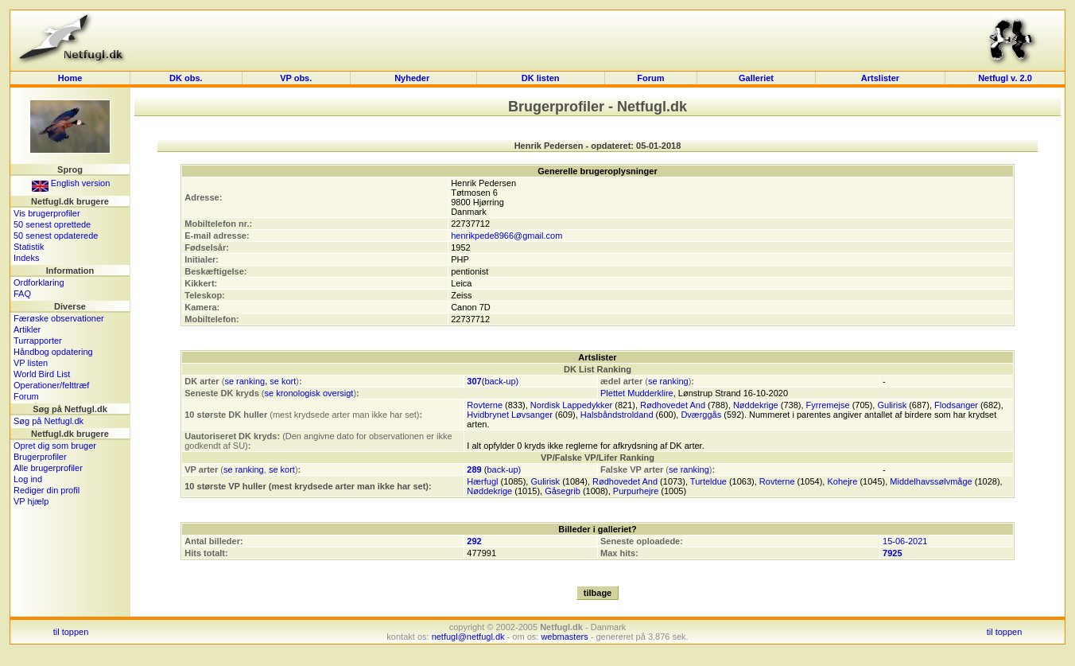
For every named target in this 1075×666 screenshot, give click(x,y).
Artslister (880, 78)
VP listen (31, 363)
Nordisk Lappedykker (571, 405)
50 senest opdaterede (56, 235)
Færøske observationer (59, 318)
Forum (650, 78)
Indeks (26, 258)
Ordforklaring (39, 282)
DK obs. (186, 78)
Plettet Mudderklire (636, 393)
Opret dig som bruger (55, 445)
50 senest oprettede (52, 224)
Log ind (28, 479)
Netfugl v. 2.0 (1005, 78)
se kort (283, 381)
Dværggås (701, 414)
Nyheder (413, 78)
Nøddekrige (755, 405)
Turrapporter (38, 340)
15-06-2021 (905, 541)
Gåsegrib (562, 491)
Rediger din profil (47, 490)
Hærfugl (482, 481)
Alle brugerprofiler (48, 468)
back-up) (501, 381)
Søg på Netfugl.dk (48, 421)
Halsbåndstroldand (617, 414)
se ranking (244, 381)
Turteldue (708, 481)
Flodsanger (956, 405)
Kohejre (842, 481)
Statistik (29, 246)
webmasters (564, 636)
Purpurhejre (635, 491)
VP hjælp (31, 501)
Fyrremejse (828, 405)
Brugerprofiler (40, 457)
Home (70, 78)
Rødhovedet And (672, 405)
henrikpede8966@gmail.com (506, 235)
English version (71, 183)
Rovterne (485, 405)
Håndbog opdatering (53, 351)
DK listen (541, 78)
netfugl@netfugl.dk (468, 636)
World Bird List (42, 374)
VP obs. (296, 78)
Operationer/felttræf (51, 385)
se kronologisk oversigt (309, 393)
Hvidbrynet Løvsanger (510, 414)
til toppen (71, 632)
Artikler (27, 329)
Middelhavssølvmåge (931, 481)
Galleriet (756, 78)
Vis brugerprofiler (47, 213)
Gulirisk (891, 405)
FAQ (22, 293)
